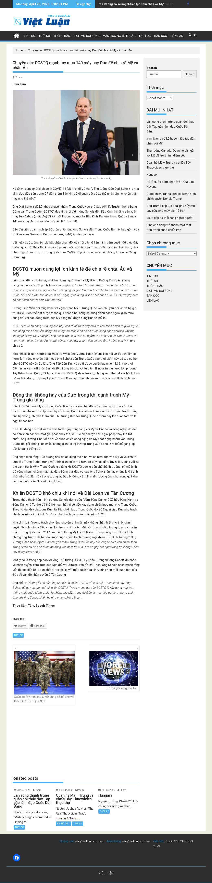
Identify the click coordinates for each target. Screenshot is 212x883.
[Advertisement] (76, 740)
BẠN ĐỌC (160, 36)
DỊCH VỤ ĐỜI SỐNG (87, 36)
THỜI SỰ (44, 36)
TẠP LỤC (145, 36)
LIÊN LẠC (177, 36)
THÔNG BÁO (61, 36)
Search (152, 68)
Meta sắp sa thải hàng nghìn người (169, 218)
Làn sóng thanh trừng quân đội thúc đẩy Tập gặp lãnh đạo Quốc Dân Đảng (170, 126)
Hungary (152, 174)
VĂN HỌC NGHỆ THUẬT (119, 36)
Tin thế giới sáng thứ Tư (113, 670)
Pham (18, 77)
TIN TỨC (29, 36)
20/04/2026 (23, 790)
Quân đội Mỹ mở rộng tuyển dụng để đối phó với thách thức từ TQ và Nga (44, 677)
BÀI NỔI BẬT (63, 823)
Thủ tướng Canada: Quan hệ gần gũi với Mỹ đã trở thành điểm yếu (141, 4)
